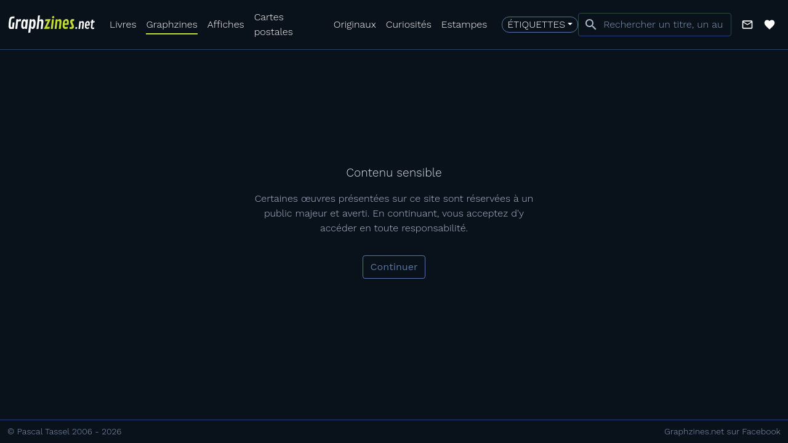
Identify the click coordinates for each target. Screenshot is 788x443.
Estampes (464, 24)
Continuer (394, 267)
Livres (123, 24)
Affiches (225, 24)
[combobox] (654, 24)
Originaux (355, 24)
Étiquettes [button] (536, 24)
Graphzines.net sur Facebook (722, 431)
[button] (747, 24)
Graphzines (171, 24)
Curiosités (409, 24)
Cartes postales (273, 24)
